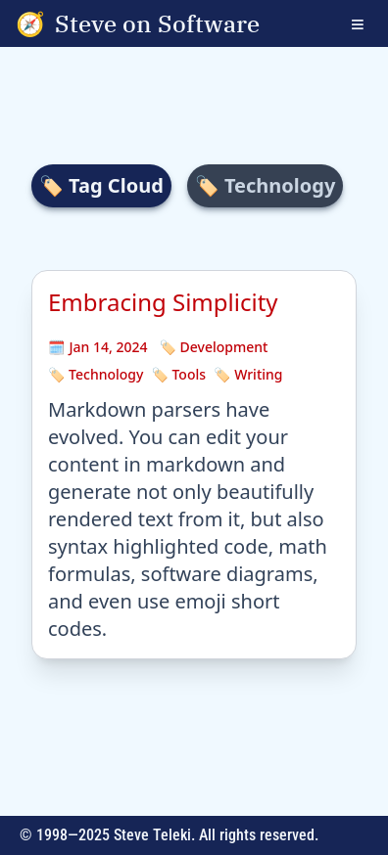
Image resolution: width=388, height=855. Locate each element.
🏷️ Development (213, 347)
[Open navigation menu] (369, 23)
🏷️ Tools (178, 374)
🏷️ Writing (248, 374)
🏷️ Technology (95, 374)
